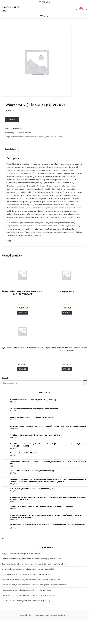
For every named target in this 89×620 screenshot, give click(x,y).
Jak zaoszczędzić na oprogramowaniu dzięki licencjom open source (31, 579)
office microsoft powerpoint (22, 137)
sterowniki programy (54, 137)
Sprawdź (12, 119)
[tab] (10, 149)
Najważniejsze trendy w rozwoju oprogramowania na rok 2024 (28, 569)
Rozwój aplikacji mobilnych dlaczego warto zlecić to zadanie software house (35, 564)
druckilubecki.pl (11, 9)
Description (10, 149)
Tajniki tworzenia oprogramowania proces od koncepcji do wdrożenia (31, 558)
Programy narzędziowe (24, 133)
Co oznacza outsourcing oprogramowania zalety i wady (26, 600)
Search (5, 378)
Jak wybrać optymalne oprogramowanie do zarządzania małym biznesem (34, 585)
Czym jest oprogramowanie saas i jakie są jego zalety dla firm (28, 595)
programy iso (40, 137)
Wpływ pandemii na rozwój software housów (21, 553)
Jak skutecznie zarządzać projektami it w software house (26, 590)
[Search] (85, 382)
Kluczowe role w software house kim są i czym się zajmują (26, 574)
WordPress (64, 615)
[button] (44, 16)
